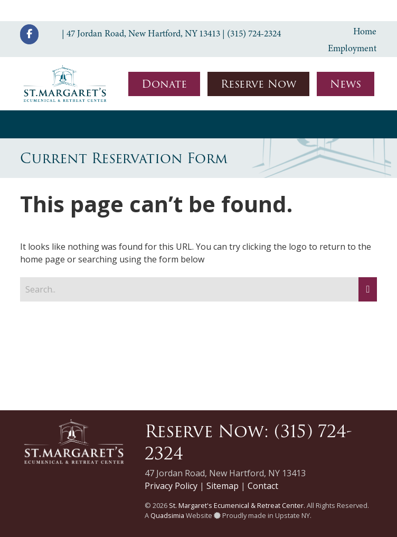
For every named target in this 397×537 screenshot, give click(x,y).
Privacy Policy (171, 486)
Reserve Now (258, 84)
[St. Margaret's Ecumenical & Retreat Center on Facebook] (29, 34)
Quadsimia (167, 515)
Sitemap (222, 486)
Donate (164, 84)
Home (364, 31)
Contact (263, 486)
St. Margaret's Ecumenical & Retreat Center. (237, 505)
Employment (352, 48)
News (345, 84)
